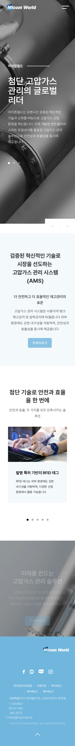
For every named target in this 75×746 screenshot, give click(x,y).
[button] (52, 226)
